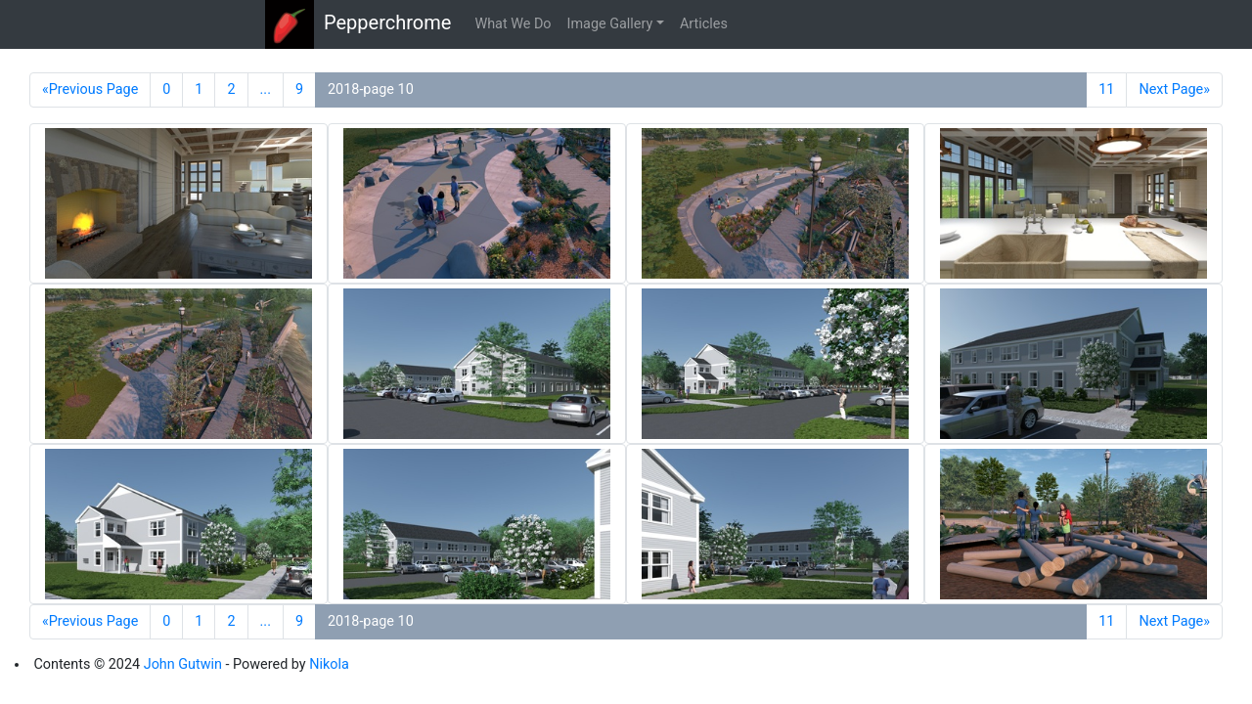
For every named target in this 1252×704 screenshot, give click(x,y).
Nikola (329, 664)
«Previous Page (90, 89)
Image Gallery (610, 24)
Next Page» (1174, 89)
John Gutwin (183, 664)
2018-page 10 (371, 89)
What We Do (512, 24)
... (265, 89)
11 (1106, 89)
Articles (704, 24)
